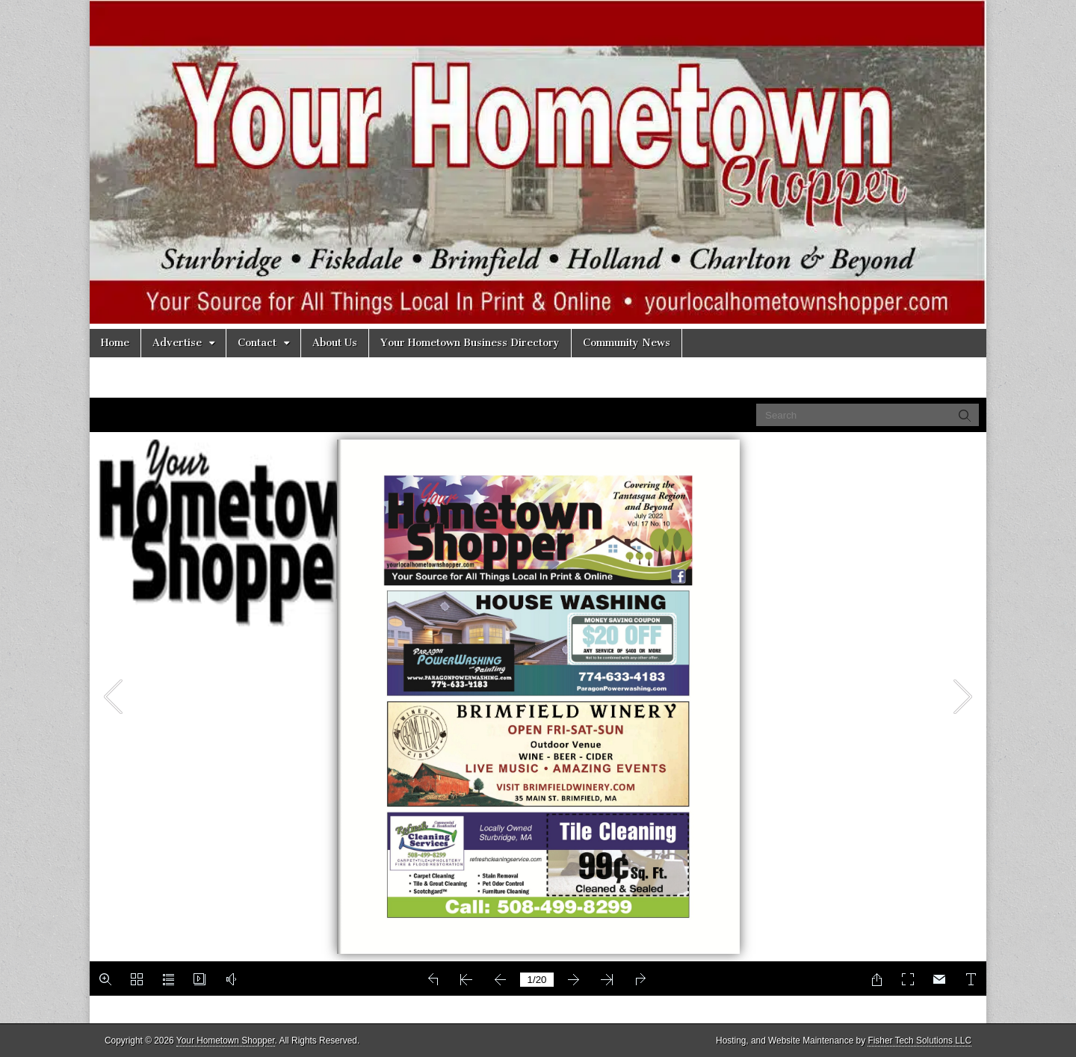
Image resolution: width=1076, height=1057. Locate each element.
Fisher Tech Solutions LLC (919, 1040)
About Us (334, 342)
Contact (257, 342)
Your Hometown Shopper (225, 1040)
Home (115, 342)
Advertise (177, 342)
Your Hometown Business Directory (470, 342)
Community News (626, 342)
